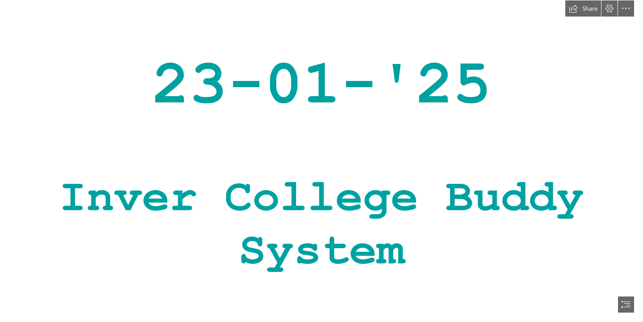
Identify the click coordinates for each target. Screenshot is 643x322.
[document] (321, 161)
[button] (583, 8)
